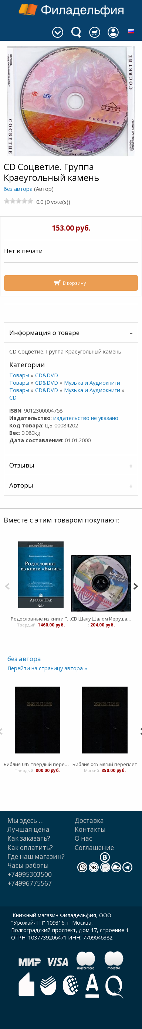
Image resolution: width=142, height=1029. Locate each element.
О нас (83, 838)
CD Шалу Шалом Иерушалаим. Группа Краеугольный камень (101, 618)
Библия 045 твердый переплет (37, 764)
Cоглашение (94, 847)
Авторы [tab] (21, 485)
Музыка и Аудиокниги (92, 382)
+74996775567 (29, 883)
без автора (18, 188)
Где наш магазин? (36, 856)
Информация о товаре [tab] (44, 332)
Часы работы (28, 865)
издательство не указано (85, 417)
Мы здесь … (25, 820)
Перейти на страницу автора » (47, 668)
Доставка (89, 820)
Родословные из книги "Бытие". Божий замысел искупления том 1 (41, 618)
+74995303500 (29, 874)
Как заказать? (28, 838)
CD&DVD (46, 375)
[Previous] (7, 585)
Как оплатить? (30, 847)
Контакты (90, 829)
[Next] (135, 585)
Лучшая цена (28, 829)
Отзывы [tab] (21, 465)
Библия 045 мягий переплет (104, 764)
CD (13, 397)
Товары (19, 375)
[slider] (18, 201)
